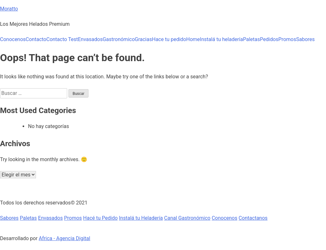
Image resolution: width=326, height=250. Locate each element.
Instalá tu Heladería (141, 218)
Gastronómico (119, 39)
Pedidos (269, 39)
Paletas (251, 39)
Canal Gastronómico (187, 218)
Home (193, 39)
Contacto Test (62, 39)
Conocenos (13, 39)
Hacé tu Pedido (100, 218)
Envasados (90, 39)
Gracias (143, 39)
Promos (287, 39)
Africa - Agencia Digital (64, 238)
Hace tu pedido (169, 39)
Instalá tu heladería (221, 39)
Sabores (305, 39)
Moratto (9, 9)
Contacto (36, 39)
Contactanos (252, 218)
